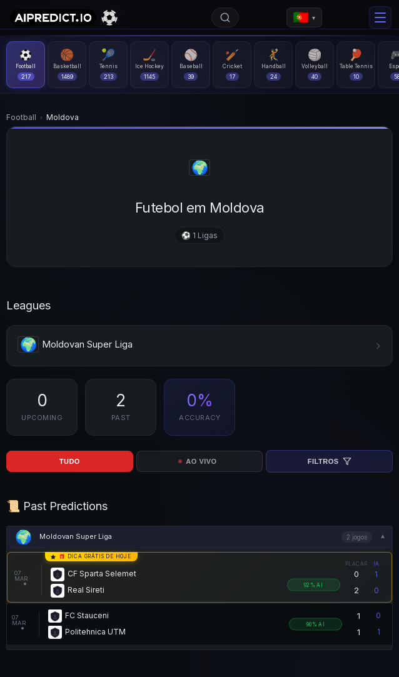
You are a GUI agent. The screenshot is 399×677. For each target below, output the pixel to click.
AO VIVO (198, 461)
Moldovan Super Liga (75, 536)
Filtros (329, 461)
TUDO (69, 461)
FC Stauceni (87, 616)
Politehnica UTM (95, 632)
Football (21, 117)
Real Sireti (86, 590)
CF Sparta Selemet (102, 574)
